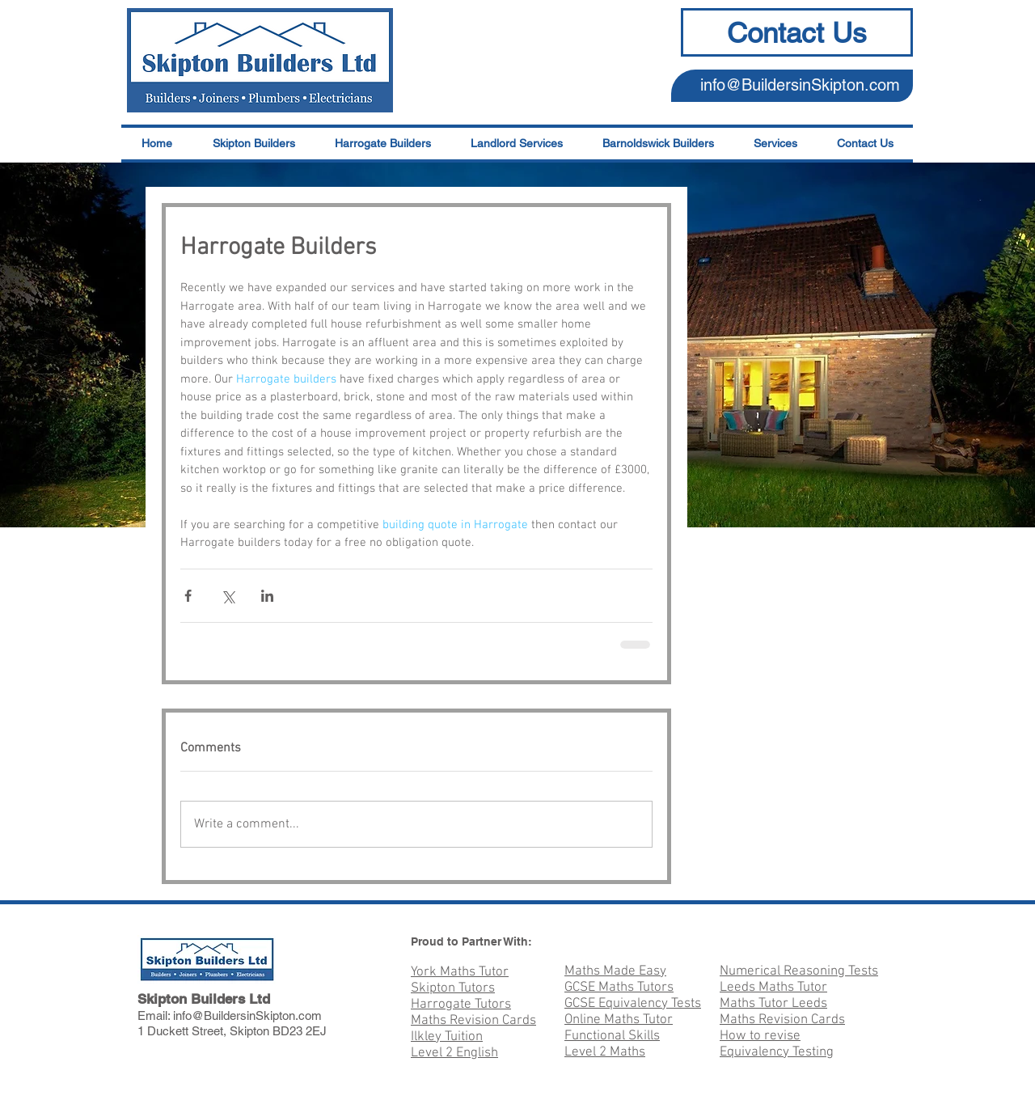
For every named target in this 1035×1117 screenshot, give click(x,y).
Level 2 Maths (604, 1052)
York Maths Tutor (460, 972)
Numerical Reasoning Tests (799, 971)
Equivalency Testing (777, 1052)
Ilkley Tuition (447, 1037)
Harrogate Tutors (461, 1004)
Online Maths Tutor (618, 1020)
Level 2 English (454, 1053)
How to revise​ (760, 1036)
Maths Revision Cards (473, 1021)
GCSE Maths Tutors (619, 987)
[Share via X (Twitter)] (227, 595)
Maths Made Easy (615, 971)
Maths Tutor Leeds (773, 1004)
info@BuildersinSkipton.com (800, 85)
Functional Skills (612, 1036)
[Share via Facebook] (188, 595)
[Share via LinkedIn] (267, 595)
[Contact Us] (797, 32)
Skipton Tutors (453, 988)
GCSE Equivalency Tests (632, 1004)
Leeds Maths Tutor (773, 987)
